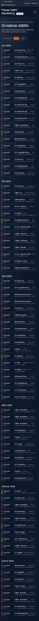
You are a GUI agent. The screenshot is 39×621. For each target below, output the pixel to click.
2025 (22, 38)
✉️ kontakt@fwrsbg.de (8, 5)
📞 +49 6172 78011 (7, 1)
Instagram (34, 3)
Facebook (27, 3)
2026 (16, 38)
